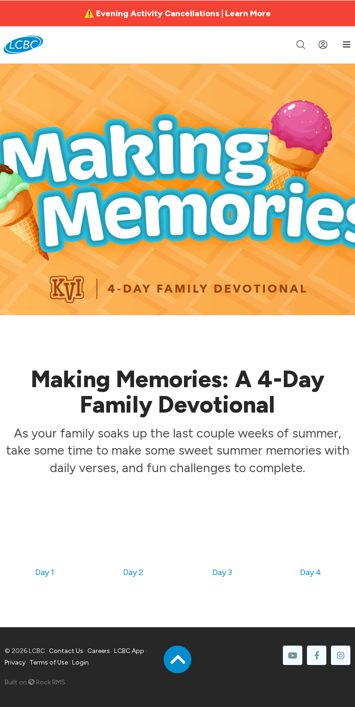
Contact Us (66, 651)
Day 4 (310, 572)
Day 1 (44, 572)
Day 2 (133, 572)
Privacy (15, 662)
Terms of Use (49, 662)
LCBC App (129, 651)
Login (80, 662)
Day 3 (222, 572)
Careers (98, 651)
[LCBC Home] (23, 44)
